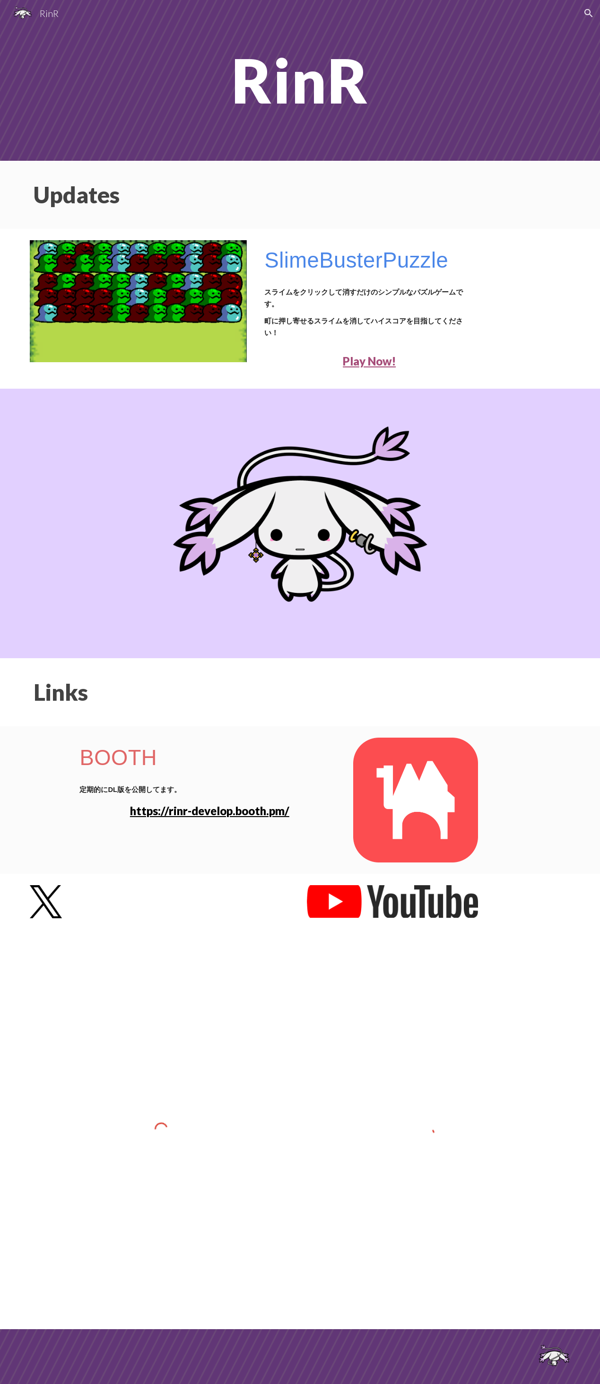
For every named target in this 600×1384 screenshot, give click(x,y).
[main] (300, 80)
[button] (588, 13)
